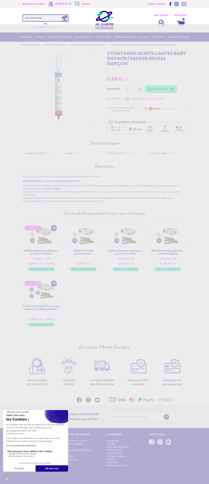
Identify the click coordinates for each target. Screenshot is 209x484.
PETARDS (40, 37)
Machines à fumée (178, 37)
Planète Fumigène (30, 44)
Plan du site (71, 459)
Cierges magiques (124, 37)
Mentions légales (74, 443)
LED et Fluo (158, 37)
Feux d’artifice (83, 37)
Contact (69, 456)
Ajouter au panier (39, 269)
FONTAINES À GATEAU (60, 37)
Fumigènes (26, 37)
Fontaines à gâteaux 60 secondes (87, 44)
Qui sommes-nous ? (76, 440)
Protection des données (77, 450)
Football (143, 37)
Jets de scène (103, 37)
